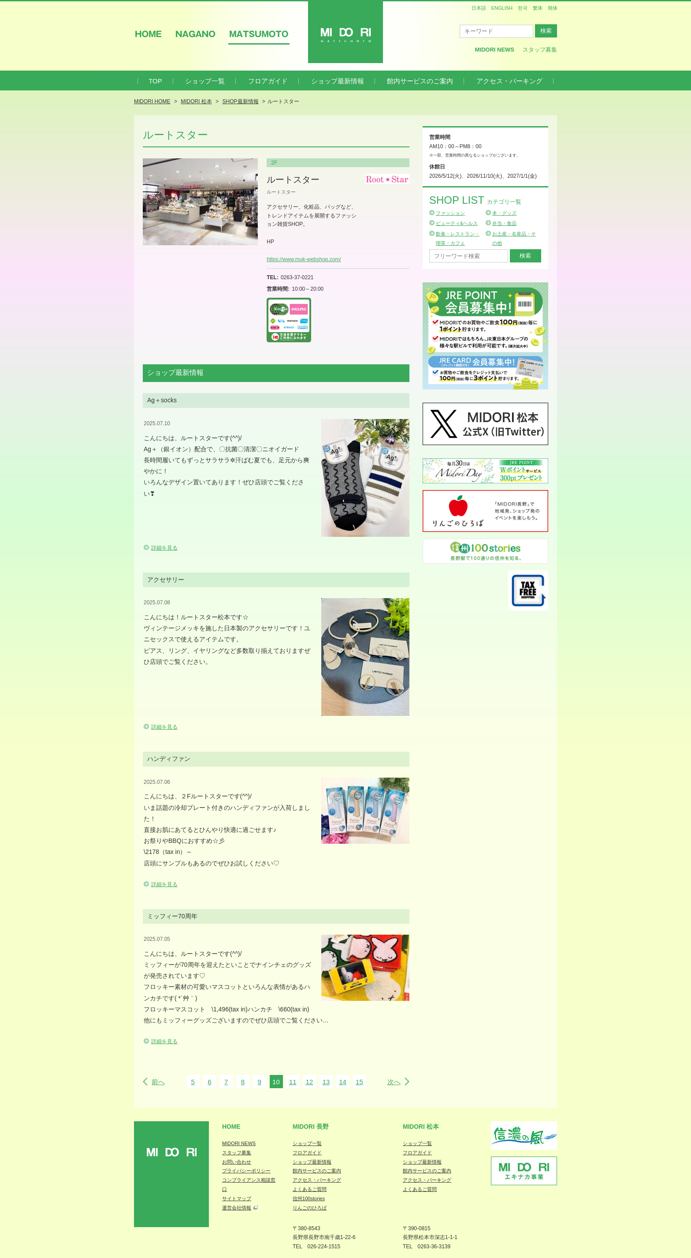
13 (326, 1082)
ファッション (450, 213)
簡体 (552, 8)
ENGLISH (502, 8)
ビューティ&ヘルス (457, 223)
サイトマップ (236, 1198)
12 (309, 1082)
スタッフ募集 (540, 49)
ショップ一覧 (205, 81)
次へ (394, 1082)
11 (293, 1082)
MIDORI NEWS (239, 1143)
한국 (523, 8)
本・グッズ (504, 213)
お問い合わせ (236, 1161)
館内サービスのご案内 (420, 81)
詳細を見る (164, 548)
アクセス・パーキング (509, 81)
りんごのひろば (310, 1207)
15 (359, 1082)
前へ (158, 1082)
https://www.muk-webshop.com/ (304, 259)
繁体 (537, 8)
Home (231, 1126)
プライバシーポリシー (246, 1170)
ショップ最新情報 (337, 81)
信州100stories (309, 1198)
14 (342, 1082)
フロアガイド (268, 81)
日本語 (479, 8)
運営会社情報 (236, 1207)
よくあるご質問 (310, 1189)
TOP (155, 81)
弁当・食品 (504, 223)
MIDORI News (494, 49)
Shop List (475, 200)
